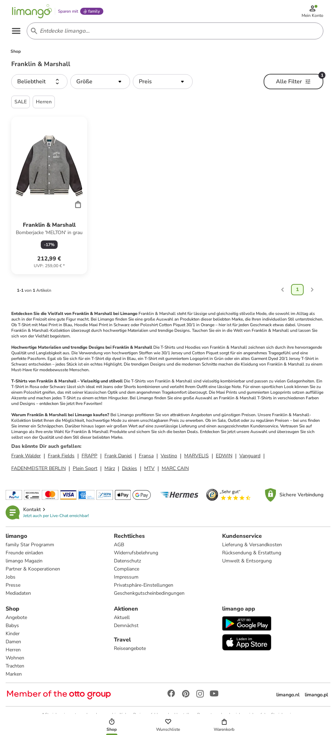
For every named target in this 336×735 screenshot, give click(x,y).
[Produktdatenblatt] (49, 195)
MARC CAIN (175, 468)
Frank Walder (26, 455)
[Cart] (78, 204)
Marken (14, 674)
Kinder (13, 633)
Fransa (146, 455)
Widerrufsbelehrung (136, 552)
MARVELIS (196, 455)
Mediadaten (18, 593)
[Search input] (174, 31)
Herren (13, 649)
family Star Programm (30, 544)
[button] (39, 81)
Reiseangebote (130, 648)
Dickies (129, 468)
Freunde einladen (24, 552)
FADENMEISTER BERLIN (38, 468)
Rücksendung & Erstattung (251, 552)
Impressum (126, 577)
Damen (13, 641)
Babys (12, 625)
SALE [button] (20, 101)
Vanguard (249, 455)
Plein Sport (85, 468)
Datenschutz (127, 560)
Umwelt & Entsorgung (247, 560)
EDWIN (224, 455)
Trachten (15, 666)
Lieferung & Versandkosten (252, 544)
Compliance (126, 569)
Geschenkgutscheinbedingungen (149, 593)
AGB (119, 544)
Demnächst (126, 625)
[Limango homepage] (32, 11)
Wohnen (15, 658)
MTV (149, 468)
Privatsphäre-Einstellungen (143, 585)
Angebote (16, 617)
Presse (13, 585)
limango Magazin (24, 560)
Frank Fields (61, 455)
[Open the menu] (16, 30)
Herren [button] (44, 101)
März (109, 468)
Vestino (169, 455)
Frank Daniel (118, 455)
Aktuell (122, 617)
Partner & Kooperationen (33, 569)
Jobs (10, 577)
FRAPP (89, 455)
